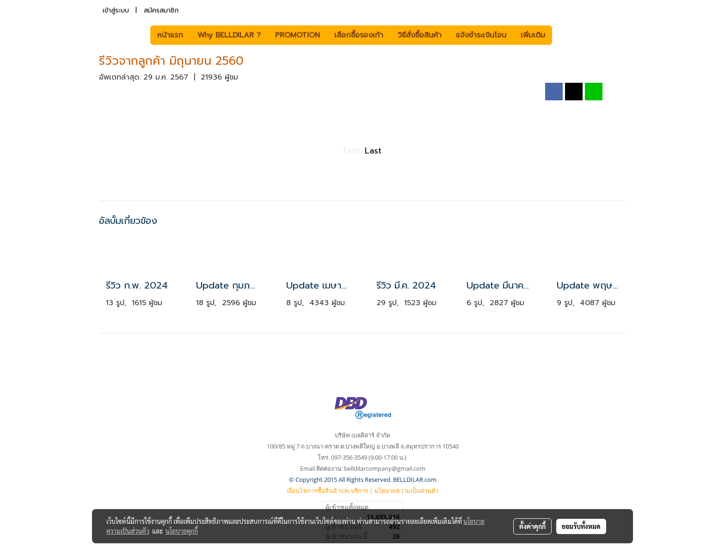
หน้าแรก (170, 35)
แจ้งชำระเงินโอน (481, 35)
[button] (566, 35)
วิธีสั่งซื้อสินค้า (420, 35)
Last (373, 150)
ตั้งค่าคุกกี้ (532, 526)
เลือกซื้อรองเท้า (358, 35)
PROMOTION (297, 35)
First (352, 150)
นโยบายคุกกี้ (182, 531)
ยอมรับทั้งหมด (581, 526)
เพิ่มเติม (533, 35)
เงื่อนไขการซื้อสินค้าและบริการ (327, 490)
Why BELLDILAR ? (229, 35)
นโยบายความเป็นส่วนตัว (406, 490)
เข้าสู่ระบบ (116, 10)
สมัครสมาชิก (161, 10)
